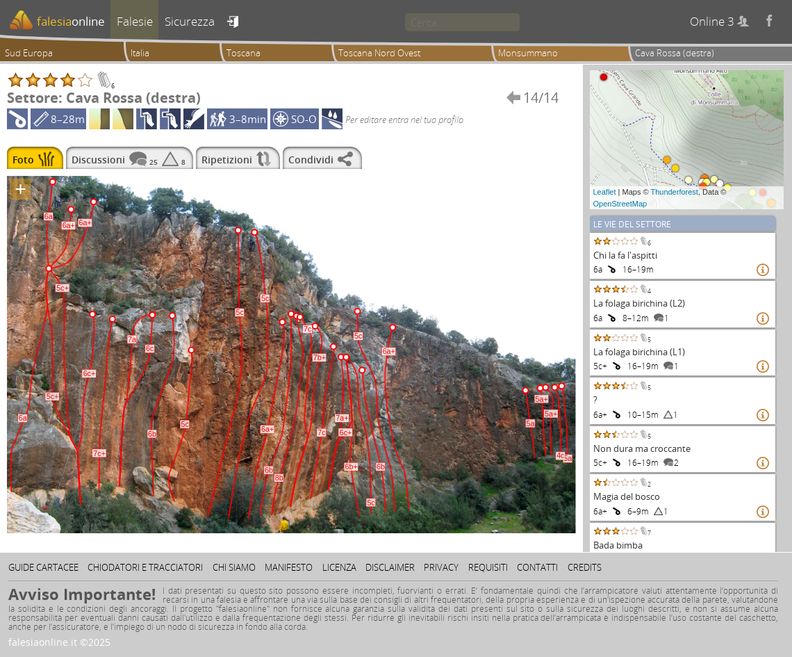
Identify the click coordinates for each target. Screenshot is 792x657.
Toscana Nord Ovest (379, 53)
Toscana (243, 53)
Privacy (441, 567)
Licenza (339, 567)
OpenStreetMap (620, 204)
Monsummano (528, 53)
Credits (585, 567)
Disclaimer (390, 567)
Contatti (537, 567)
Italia (140, 53)
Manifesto (289, 567)
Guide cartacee (43, 567)
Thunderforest (674, 192)
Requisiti (488, 567)
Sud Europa (29, 53)
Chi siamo (234, 567)
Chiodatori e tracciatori (145, 567)
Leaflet (604, 192)
